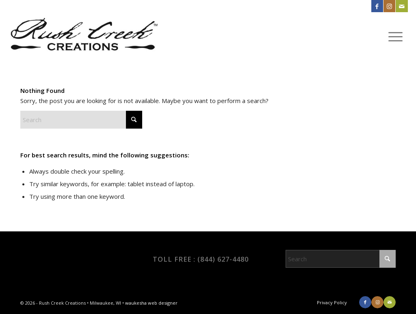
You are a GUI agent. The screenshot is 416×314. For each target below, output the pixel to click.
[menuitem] (395, 36)
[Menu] (395, 36)
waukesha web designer (151, 303)
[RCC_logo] (83, 36)
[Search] (81, 120)
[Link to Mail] (402, 6)
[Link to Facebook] (377, 6)
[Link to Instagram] (389, 6)
